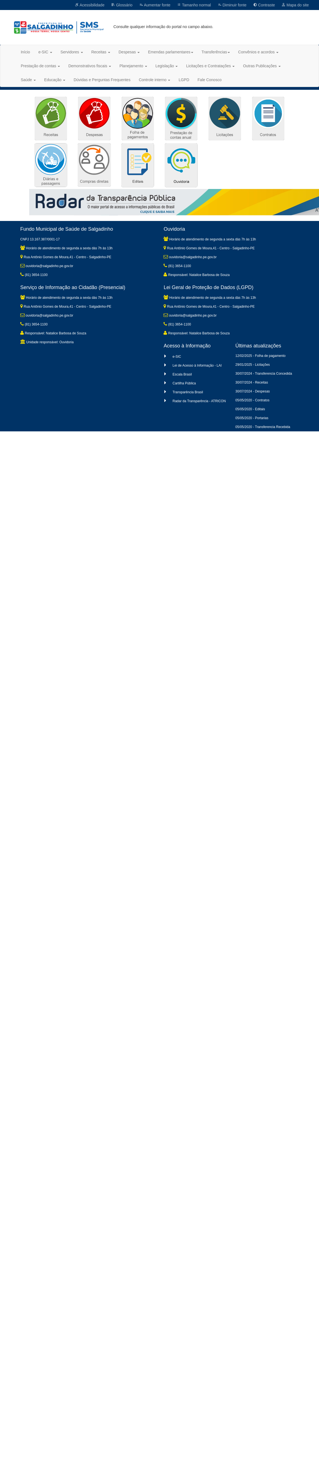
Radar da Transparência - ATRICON (199, 401)
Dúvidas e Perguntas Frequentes (102, 80)
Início (25, 52)
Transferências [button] (216, 52)
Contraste (264, 5)
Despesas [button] (129, 52)
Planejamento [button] (133, 66)
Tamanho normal (194, 5)
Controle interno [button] (154, 80)
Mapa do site (295, 5)
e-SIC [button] (45, 52)
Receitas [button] (100, 52)
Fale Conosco (210, 80)
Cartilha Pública (184, 383)
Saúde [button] (28, 80)
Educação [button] (54, 80)
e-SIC (176, 357)
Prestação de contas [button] (40, 66)
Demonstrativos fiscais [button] (89, 66)
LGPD (184, 80)
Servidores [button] (72, 52)
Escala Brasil (182, 374)
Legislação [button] (166, 66)
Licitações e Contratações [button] (210, 66)
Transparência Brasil (187, 392)
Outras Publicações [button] (261, 66)
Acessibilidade (90, 5)
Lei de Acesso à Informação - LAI (197, 365)
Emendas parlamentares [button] (170, 52)
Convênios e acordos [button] (258, 52)
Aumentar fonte (154, 5)
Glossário (121, 5)
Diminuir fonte (232, 5)
